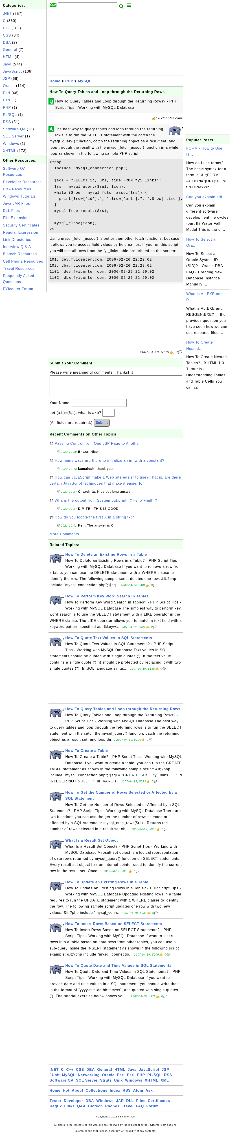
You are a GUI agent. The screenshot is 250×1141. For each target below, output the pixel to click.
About (77, 1095)
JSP (6, 79)
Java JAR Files (16, 203)
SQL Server (13, 136)
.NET (7, 13)
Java (7, 64)
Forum (152, 1111)
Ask (149, 1095)
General (10, 50)
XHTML (9, 151)
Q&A (81, 1111)
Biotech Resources (20, 254)
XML (165, 1085)
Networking (89, 1079)
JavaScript (12, 71)
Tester (55, 1105)
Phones (112, 1111)
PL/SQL (10, 115)
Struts (106, 1085)
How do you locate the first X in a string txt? (94, 522)
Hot (66, 1095)
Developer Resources (22, 182)
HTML (8, 57)
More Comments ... (67, 538)
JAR (120, 1105)
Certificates (159, 1105)
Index (115, 1095)
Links (69, 1111)
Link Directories (17, 240)
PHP (7, 107)
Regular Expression (20, 232)
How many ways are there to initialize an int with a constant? (109, 465)
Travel (128, 1111)
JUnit (55, 1079)
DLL (130, 1105)
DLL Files (11, 211)
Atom (138, 1095)
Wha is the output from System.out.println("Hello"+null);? (106, 505)
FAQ (140, 1111)
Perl (6, 93)
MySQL (85, 81)
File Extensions (17, 218)
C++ (6, 28)
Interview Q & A (17, 247)
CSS (7, 35)
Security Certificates (21, 225)
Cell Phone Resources (23, 261)
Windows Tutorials (19, 196)
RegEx (56, 1111)
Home (55, 81)
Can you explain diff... (206, 197)
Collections (96, 1095)
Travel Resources (19, 268)
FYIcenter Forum (18, 289)
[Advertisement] (24, 360)
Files (140, 1105)
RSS (7, 122)
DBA (7, 42)
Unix (118, 1085)
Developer (73, 1105)
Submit (102, 427)
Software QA (14, 129)
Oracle (9, 86)
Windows (11, 144)
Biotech (95, 1111)
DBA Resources (17, 189)
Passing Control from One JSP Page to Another (97, 448)
